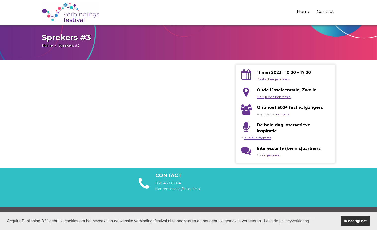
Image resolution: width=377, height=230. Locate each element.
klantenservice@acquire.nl (178, 189)
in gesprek (270, 155)
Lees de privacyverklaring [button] (286, 221)
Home (304, 11)
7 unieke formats (257, 138)
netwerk (283, 114)
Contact (325, 11)
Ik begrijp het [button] (355, 221)
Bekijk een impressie (274, 97)
